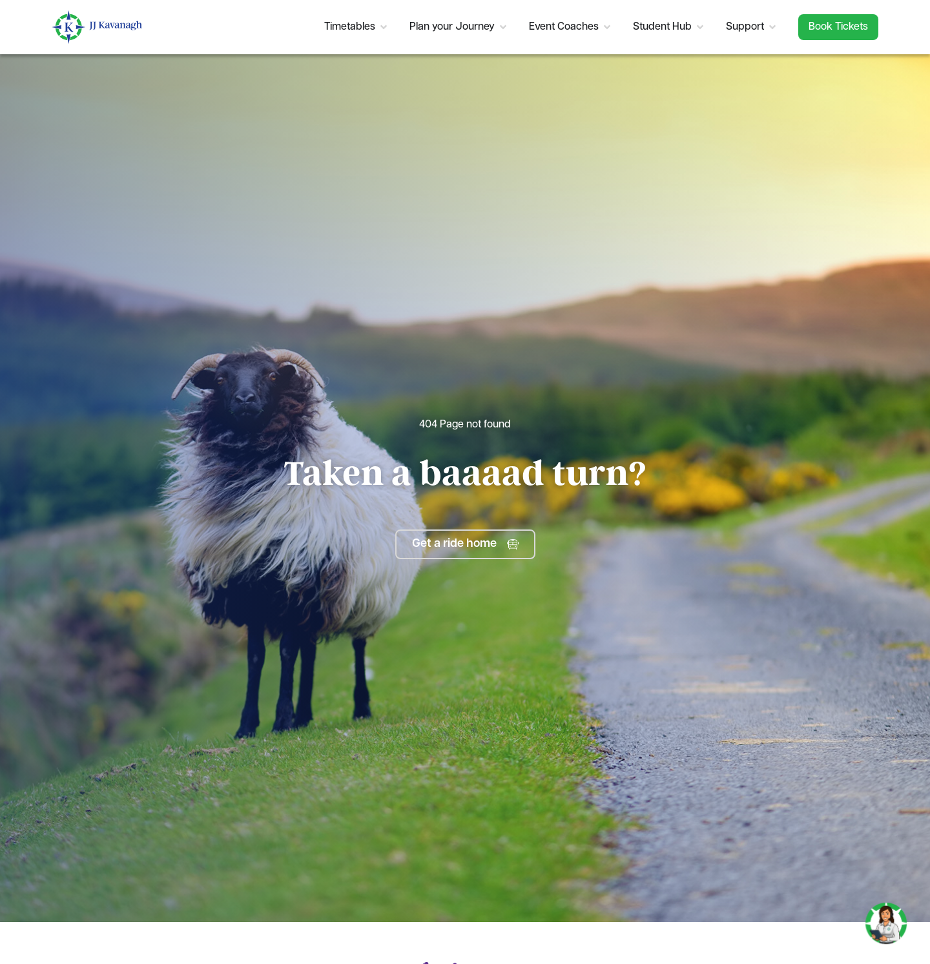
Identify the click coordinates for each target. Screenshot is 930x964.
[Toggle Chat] (886, 918)
